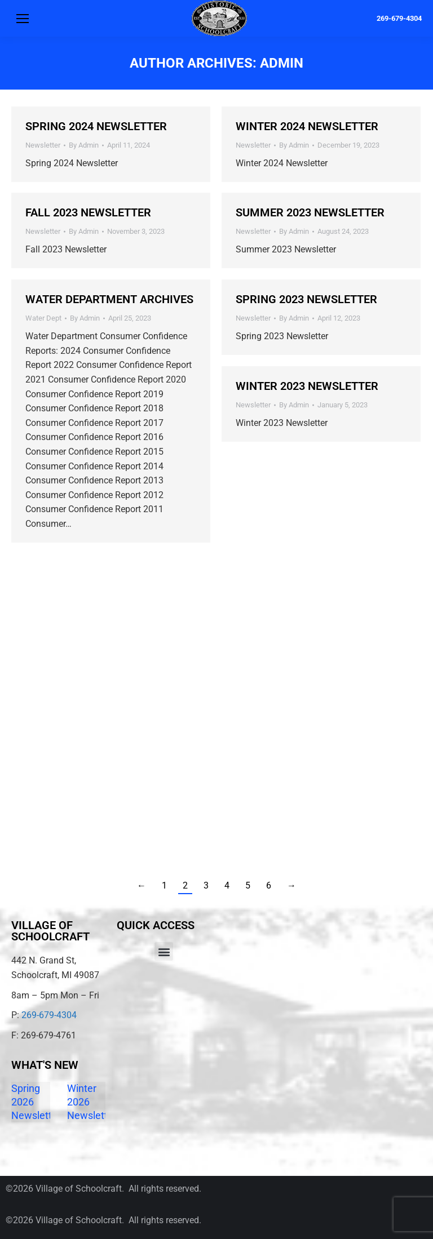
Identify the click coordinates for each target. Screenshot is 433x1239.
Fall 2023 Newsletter (88, 212)
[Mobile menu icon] (22, 18)
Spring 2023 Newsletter (306, 299)
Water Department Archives (109, 299)
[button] (163, 951)
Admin (281, 63)
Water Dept (43, 318)
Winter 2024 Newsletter (307, 126)
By (84, 145)
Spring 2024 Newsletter (96, 126)
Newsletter (42, 145)
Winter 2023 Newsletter (307, 386)
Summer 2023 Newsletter (310, 212)
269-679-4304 (399, 18)
